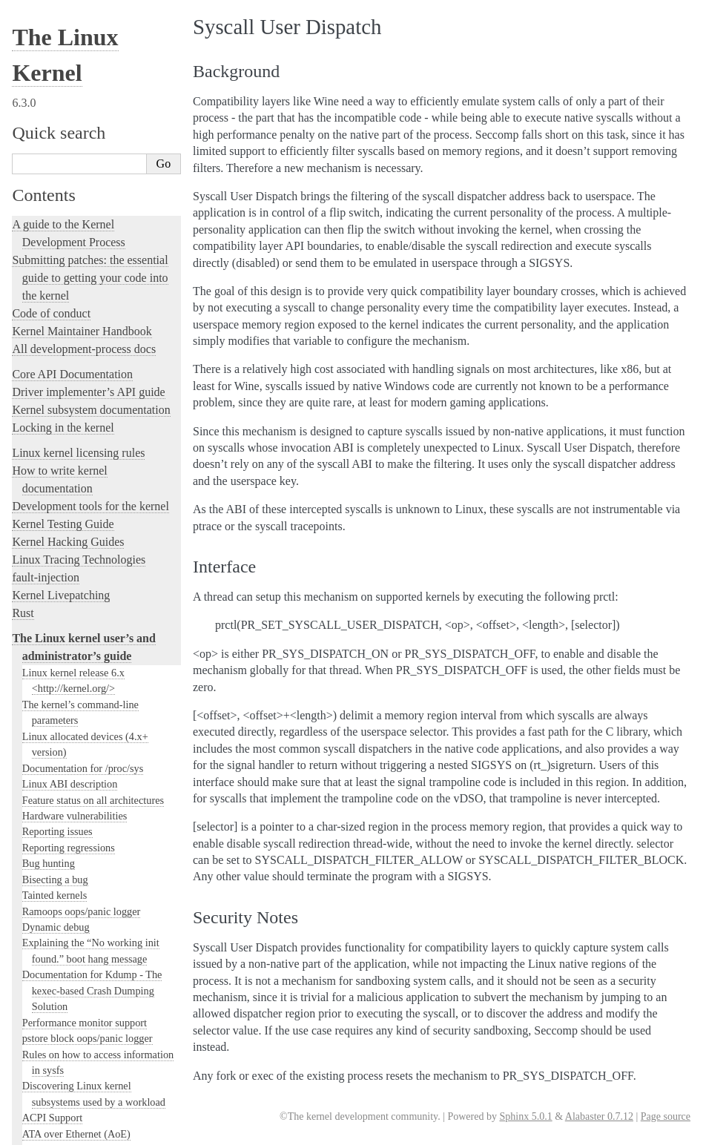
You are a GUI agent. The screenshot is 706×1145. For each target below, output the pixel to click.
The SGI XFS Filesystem (75, 865)
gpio (31, 27)
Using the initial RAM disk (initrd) (96, 107)
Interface (49, 709)
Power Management (65, 536)
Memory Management (69, 409)
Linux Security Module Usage (86, 345)
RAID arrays (49, 361)
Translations (41, 1072)
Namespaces (48, 472)
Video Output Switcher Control (88, 850)
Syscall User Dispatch (71, 679)
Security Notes (60, 723)
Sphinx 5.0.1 (525, 1116)
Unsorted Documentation (71, 1046)
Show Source (43, 1131)
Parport (37, 504)
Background (55, 694)
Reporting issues (51, 900)
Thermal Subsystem (64, 770)
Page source (665, 1116)
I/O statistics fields (62, 122)
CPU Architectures (56, 1021)
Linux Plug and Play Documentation (99, 552)
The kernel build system (69, 882)
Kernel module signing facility (87, 425)
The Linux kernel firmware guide (91, 978)
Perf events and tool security (82, 520)
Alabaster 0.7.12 (599, 1116)
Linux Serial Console (67, 647)
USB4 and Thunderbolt (71, 786)
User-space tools (51, 917)
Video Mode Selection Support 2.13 (98, 663)
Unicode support (57, 818)
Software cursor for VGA (76, 833)
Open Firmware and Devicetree (86, 996)
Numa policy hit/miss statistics (87, 488)
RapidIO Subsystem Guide (79, 568)
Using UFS (46, 802)
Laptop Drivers (54, 234)
